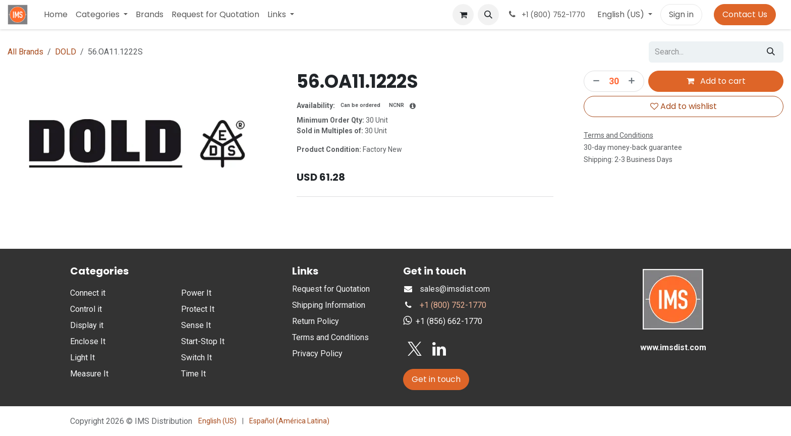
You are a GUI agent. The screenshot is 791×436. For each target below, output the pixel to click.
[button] (488, 14)
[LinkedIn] (439, 349)
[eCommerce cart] (463, 14)
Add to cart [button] (715, 81)
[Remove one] (594, 81)
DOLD (65, 52)
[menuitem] (56, 15)
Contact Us (744, 14)
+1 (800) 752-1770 (453, 305)
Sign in (681, 14)
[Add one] (633, 81)
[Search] (770, 52)
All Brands (25, 52)
